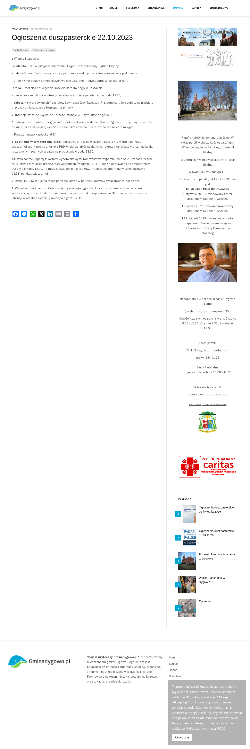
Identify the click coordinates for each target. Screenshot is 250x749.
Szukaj (173, 663)
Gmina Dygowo (220, 7)
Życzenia (205, 601)
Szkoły (198, 7)
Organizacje (157, 7)
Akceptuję (182, 737)
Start (100, 7)
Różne (114, 7)
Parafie (179, 7)
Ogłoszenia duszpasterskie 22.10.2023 (72, 37)
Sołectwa (134, 7)
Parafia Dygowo (20, 49)
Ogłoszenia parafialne (44, 49)
